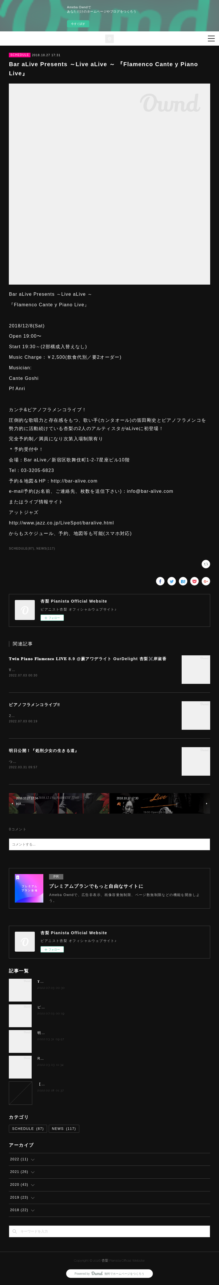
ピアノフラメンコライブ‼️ (34, 705)
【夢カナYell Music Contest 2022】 (69, 1085)
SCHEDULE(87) (21, 548)
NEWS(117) (45, 548)
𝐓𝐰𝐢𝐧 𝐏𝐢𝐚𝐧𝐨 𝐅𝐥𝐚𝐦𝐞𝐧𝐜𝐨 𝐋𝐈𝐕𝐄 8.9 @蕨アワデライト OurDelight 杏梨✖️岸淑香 (88, 658)
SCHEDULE (19, 54)
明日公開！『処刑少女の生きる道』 (44, 751)
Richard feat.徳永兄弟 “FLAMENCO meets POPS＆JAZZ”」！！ (97, 1060)
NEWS (64, 1130)
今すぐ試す (78, 23)
